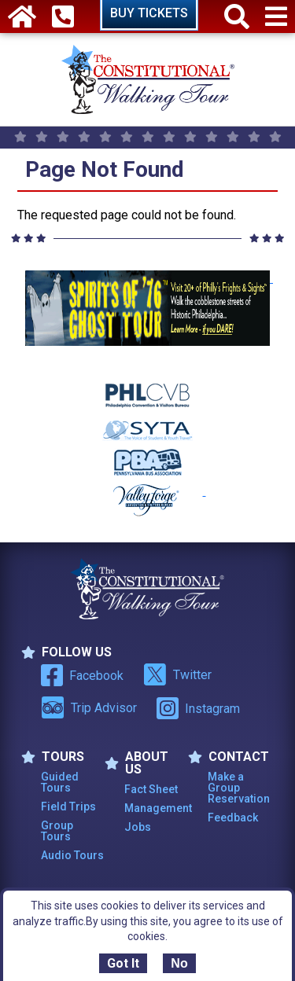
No (179, 963)
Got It (123, 963)
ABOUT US (136, 763)
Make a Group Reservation (239, 787)
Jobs (137, 826)
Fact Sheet (151, 789)
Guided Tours (60, 782)
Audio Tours (72, 855)
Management (156, 808)
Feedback (233, 817)
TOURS (52, 757)
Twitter (177, 674)
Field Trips (68, 806)
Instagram (198, 708)
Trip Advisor (89, 707)
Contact (228, 757)
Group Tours (57, 831)
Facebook (82, 675)
